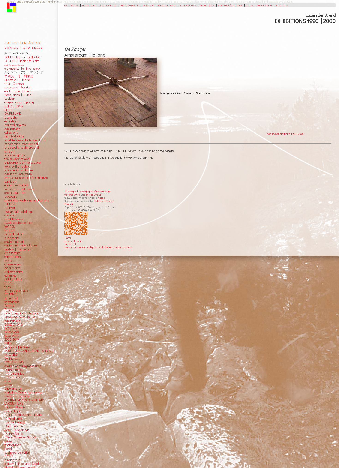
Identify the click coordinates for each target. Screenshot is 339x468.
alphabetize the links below (22, 68)
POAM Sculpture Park (18, 223)
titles (7, 287)
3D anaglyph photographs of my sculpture (87, 191)
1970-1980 (11, 328)
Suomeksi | (11, 80)
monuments (12, 268)
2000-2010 (11, 339)
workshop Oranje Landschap (23, 392)
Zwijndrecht (12, 358)
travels (8, 449)
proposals (10, 196)
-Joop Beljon (12, 411)
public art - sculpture (18, 174)
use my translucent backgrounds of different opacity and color (98, 247)
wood (7, 381)
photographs (12, 445)
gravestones (12, 264)
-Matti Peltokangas (17, 430)
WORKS (9, 227)
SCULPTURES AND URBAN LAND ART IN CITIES (29, 353)
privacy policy (12, 460)
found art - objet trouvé (19, 189)
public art (10, 181)
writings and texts (16, 290)
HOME (68, 238)
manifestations (14, 136)
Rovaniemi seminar (17, 396)
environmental (129, 5)
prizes (8, 441)
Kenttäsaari (12, 302)
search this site (72, 184)
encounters (264, 5)
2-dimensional (13, 272)
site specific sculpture (18, 170)
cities (249, 5)
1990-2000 (11, 336)
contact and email (23, 47)
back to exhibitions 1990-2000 (285, 133)
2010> (8, 343)
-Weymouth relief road (18, 212)
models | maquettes (17, 249)
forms (8, 260)
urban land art (13, 234)
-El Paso (9, 204)
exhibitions (207, 5)
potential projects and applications (26, 200)
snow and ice (13, 388)
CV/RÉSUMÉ (12, 113)
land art (148, 5)
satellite (9, 219)
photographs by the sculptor (22, 162)
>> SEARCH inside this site (21, 61)
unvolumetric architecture (21, 313)
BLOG (8, 110)
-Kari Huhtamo (14, 426)
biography (10, 117)
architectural (167, 5)
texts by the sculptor (17, 166)
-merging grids (14, 373)
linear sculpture (14, 155)
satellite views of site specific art (25, 140)
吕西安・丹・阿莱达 (18, 76)
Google (101, 197)
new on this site (73, 241)
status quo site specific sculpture (26, 178)
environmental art (16, 185)
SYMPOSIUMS (14, 362)
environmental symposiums (22, 366)
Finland (9, 309)
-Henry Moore (13, 434)
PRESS (8, 456)
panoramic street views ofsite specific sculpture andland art (21, 147)
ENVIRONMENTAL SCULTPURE (24, 400)
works (74, 5)
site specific (108, 5)
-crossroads (12, 377)
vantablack (70, 244)
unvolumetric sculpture (19, 317)
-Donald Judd (13, 419)
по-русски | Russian (17, 87)
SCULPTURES (13, 279)
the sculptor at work (17, 159)
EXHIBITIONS (13, 324)
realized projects (15, 125)
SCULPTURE (12, 57)
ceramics (10, 275)
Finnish (25, 80)
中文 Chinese (14, 83)
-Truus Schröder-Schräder (21, 437)
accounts (282, 5)
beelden (9, 98)
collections (11, 132)
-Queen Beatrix (14, 407)
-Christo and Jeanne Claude (23, 415)
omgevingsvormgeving (19, 102)
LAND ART (33, 57)
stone (8, 385)
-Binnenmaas (13, 370)
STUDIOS (10, 294)
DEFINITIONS (13, 106)
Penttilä (68, 204)
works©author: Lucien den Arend (82, 194)
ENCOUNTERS (13, 403)
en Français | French (18, 91)
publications (188, 5)
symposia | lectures (17, 347)
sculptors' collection (17, 452)
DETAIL (9, 283)
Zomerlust (11, 298)
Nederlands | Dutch (17, 95)
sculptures (89, 5)
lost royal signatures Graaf (21, 464)
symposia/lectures (230, 5)
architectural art (15, 193)
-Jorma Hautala (15, 422)
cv (65, 5)
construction (12, 257)
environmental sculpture (20, 245)
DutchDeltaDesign (104, 201)
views (19, 219)
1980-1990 (11, 332)
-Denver (9, 208)
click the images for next (14, 65)
